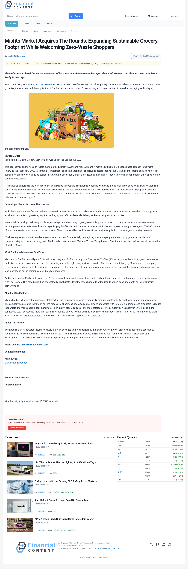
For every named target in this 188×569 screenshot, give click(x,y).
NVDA (120, 472)
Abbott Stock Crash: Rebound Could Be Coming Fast (63, 503)
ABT (55, 514)
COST (63, 534)
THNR (75, 494)
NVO (64, 494)
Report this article (17, 428)
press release (29, 401)
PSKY (60, 454)
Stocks (26, 23)
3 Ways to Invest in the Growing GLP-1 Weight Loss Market (66, 483)
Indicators (174, 16)
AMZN (120, 445)
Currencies (46, 31)
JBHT (55, 474)
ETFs (38, 23)
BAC (119, 457)
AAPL (119, 449)
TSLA (119, 479)
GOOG (120, 461)
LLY (60, 494)
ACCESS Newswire (45, 84)
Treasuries (75, 31)
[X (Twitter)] (151, 552)
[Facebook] (157, 552)
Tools (49, 23)
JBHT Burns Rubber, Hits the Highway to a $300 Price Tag (66, 464)
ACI (55, 534)
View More (108, 437)
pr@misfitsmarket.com (16, 362)
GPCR (55, 494)
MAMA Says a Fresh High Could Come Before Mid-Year (64, 523)
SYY (77, 534)
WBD (65, 454)
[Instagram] (169, 552)
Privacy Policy (95, 553)
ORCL (120, 476)
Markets (12, 23)
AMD (119, 453)
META (120, 464)
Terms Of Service (112, 553)
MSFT (119, 468)
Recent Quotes (131, 16)
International (60, 31)
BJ (59, 534)
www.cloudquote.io (102, 548)
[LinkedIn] (163, 552)
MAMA (72, 534)
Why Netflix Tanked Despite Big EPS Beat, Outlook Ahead (65, 444)
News (35, 31)
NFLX (55, 454)
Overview (25, 31)
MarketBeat (42, 454)
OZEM (69, 494)
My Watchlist (153, 16)
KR (67, 534)
